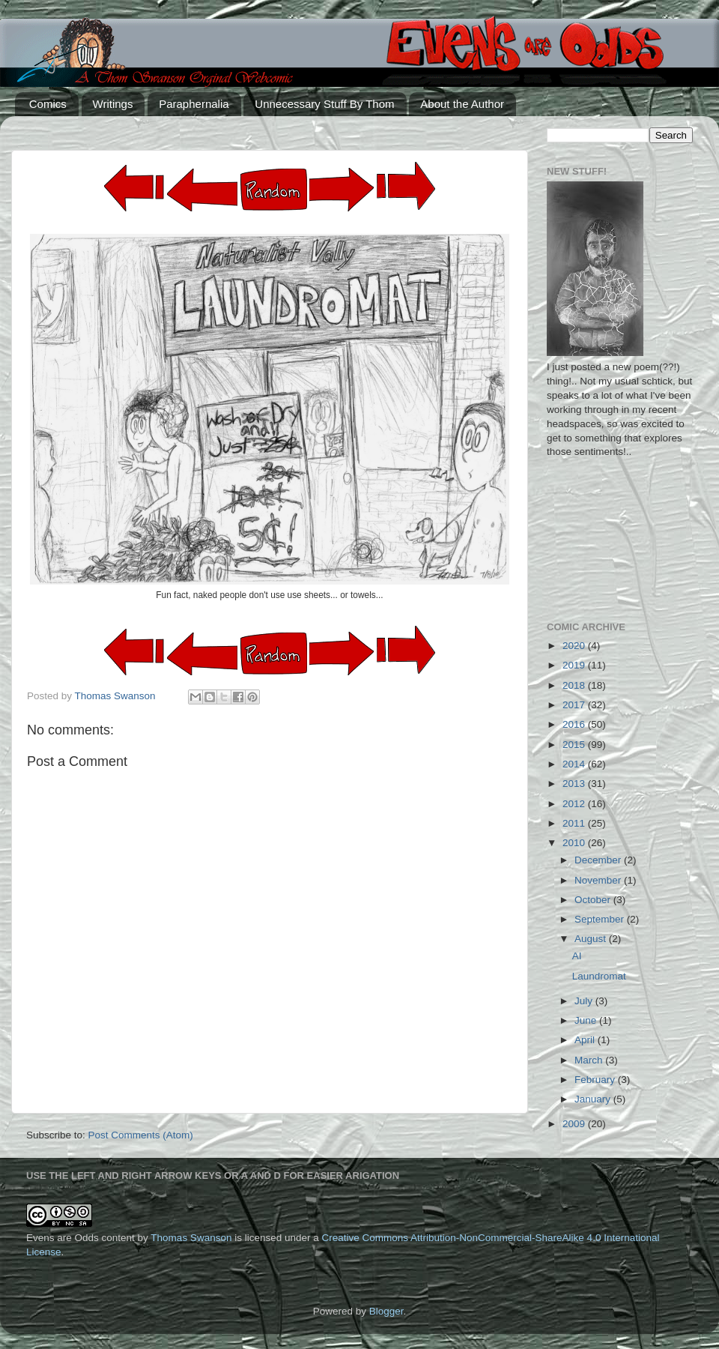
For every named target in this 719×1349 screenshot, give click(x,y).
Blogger (386, 1311)
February (596, 1079)
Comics (48, 103)
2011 (575, 823)
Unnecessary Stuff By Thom (324, 103)
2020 (575, 645)
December (599, 860)
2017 (575, 704)
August (591, 938)
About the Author (462, 103)
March (589, 1060)
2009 (575, 1123)
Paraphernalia (193, 103)
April (586, 1039)
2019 (575, 665)
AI (577, 956)
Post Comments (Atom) (140, 1135)
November (599, 880)
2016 (575, 724)
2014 (575, 764)
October (593, 899)
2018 (575, 685)
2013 (575, 783)
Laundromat (599, 976)
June (586, 1020)
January (593, 1099)
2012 (575, 803)
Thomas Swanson (191, 1237)
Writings (113, 103)
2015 (575, 744)
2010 (575, 842)
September (600, 919)
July (584, 1001)
